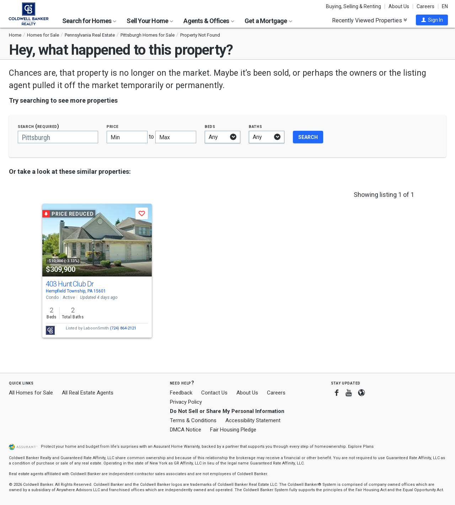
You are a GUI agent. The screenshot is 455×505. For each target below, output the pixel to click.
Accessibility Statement (252, 420)
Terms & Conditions (193, 420)
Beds (210, 126)
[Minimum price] (127, 137)
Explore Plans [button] (361, 446)
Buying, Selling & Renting (353, 6)
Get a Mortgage (268, 21)
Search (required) (38, 126)
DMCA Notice (185, 429)
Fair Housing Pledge (233, 429)
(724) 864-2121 (123, 328)
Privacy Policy (186, 402)
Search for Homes (89, 21)
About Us (399, 6)
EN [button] (445, 6)
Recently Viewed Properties (369, 20)
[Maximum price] (175, 137)
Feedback (181, 393)
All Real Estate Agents (87, 393)
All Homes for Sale (31, 393)
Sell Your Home (150, 21)
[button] (432, 20)
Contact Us (214, 393)
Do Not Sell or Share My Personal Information (227, 411)
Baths (255, 126)
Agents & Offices (208, 21)
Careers (425, 6)
